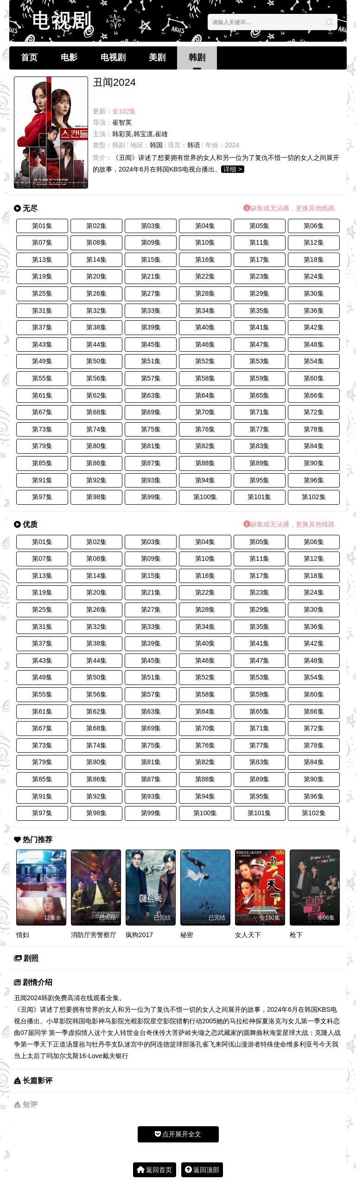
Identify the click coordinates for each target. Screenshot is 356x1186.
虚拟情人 (81, 1032)
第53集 (259, 361)
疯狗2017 (139, 935)
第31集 (42, 310)
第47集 (259, 344)
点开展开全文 (178, 1134)
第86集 (96, 463)
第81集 (151, 446)
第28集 (205, 293)
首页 (29, 57)
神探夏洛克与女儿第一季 (284, 1021)
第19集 (42, 276)
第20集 (96, 276)
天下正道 (53, 1044)
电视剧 (113, 57)
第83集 (259, 446)
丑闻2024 (27, 998)
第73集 (42, 429)
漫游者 (251, 1044)
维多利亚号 (302, 1044)
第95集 (259, 480)
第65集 (259, 395)
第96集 (314, 480)
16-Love (90, 1055)
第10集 (205, 242)
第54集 (314, 361)
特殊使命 (273, 1044)
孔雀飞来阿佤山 (218, 1044)
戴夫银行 (115, 1055)
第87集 (151, 463)
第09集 (151, 242)
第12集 (314, 242)
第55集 (42, 378)
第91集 (42, 480)
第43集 (42, 344)
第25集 (42, 293)
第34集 (205, 310)
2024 (232, 145)
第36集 (314, 310)
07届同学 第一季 (44, 1032)
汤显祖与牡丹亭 (88, 1044)
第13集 (42, 259)
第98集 (96, 497)
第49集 (42, 361)
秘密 (186, 935)
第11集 (259, 242)
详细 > (232, 169)
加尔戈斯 (66, 1055)
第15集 (151, 259)
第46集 (205, 344)
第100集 (205, 497)
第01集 (42, 225)
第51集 (151, 361)
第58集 (205, 378)
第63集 (151, 395)
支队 (117, 1044)
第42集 (314, 327)
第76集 (205, 429)
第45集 (151, 344)
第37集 (42, 327)
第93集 (151, 480)
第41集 (259, 327)
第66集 (314, 395)
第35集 (259, 310)
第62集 (96, 395)
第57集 (151, 378)
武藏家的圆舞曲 (240, 1032)
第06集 (314, 225)
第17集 (259, 259)
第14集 (96, 259)
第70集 (205, 412)
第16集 (205, 259)
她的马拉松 (232, 1021)
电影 (69, 57)
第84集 (314, 446)
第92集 (96, 480)
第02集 (96, 225)
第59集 (259, 378)
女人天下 (248, 935)
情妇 (22, 935)
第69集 (151, 412)
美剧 (157, 57)
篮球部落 (183, 1044)
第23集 (259, 276)
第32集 (96, 310)
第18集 (314, 259)
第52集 (205, 361)
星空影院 (163, 1021)
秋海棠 (272, 1032)
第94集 (205, 480)
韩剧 (197, 57)
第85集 (42, 463)
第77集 (259, 429)
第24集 (314, 276)
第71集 (259, 412)
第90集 (314, 463)
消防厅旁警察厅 (93, 935)
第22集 (205, 276)
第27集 (151, 293)
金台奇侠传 (149, 1032)
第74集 (96, 429)
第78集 (314, 429)
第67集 (42, 412)
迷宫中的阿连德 (147, 1044)
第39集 (151, 327)
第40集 (205, 327)
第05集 (259, 225)
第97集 (42, 497)
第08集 (96, 242)
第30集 (314, 293)
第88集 (205, 463)
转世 (126, 1032)
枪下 (296, 935)
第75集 (151, 429)
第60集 (314, 378)
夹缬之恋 (204, 1032)
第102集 (313, 497)
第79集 (42, 446)
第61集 (42, 395)
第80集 (96, 446)
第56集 (96, 378)
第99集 (151, 497)
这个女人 (107, 1032)
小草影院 (59, 1021)
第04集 (205, 225)
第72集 (314, 412)
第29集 (259, 293)
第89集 (259, 463)
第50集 (96, 361)
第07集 (42, 242)
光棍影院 (137, 1021)
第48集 (314, 344)
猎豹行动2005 (196, 1021)
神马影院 (111, 1021)
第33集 (151, 310)
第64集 (205, 395)
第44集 (96, 344)
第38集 (96, 327)
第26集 (96, 293)
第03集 (151, 225)
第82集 (205, 446)
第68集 (96, 412)
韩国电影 (85, 1021)
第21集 (151, 276)
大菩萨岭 (178, 1032)
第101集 (259, 497)
